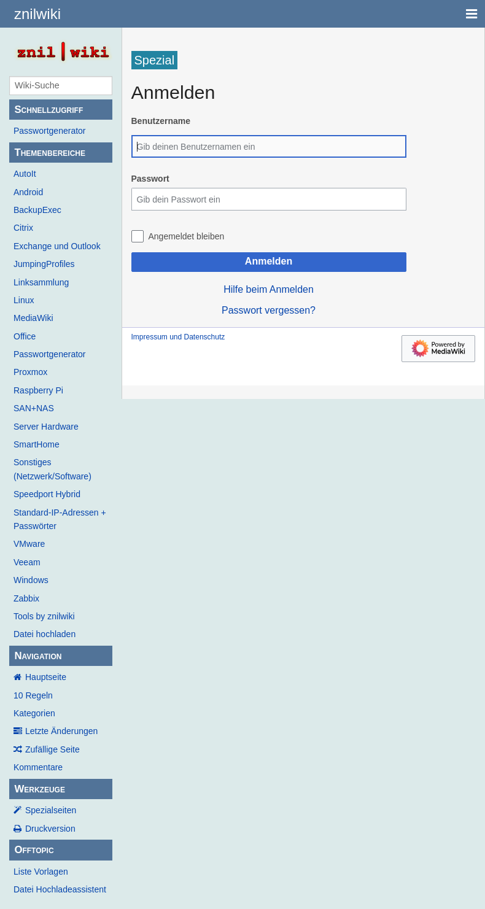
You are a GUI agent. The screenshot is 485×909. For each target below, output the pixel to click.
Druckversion (50, 829)
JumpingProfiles (44, 264)
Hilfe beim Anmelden (268, 289)
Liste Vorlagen (41, 871)
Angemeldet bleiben (187, 236)
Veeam (27, 562)
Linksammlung (41, 282)
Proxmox (30, 372)
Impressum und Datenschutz (178, 337)
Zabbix (26, 598)
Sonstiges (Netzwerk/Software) (52, 469)
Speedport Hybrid (47, 494)
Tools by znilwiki (44, 616)
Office (25, 336)
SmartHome (37, 444)
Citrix (23, 228)
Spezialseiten (50, 810)
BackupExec (37, 210)
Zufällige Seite (52, 749)
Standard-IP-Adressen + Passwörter (60, 519)
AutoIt (25, 174)
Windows (31, 580)
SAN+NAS (34, 408)
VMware (29, 544)
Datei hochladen (45, 634)
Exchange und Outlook (57, 246)
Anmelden (268, 261)
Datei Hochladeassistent (60, 889)
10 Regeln (33, 695)
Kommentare (38, 767)
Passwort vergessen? (269, 310)
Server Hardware (46, 426)
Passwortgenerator (50, 131)
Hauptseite (45, 677)
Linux (24, 300)
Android (28, 192)
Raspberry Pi (38, 390)
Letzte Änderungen (61, 731)
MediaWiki (33, 318)
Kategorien (34, 713)
